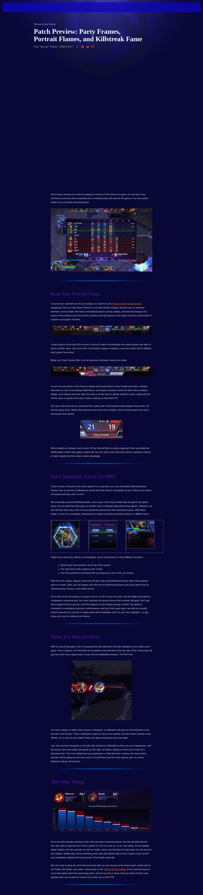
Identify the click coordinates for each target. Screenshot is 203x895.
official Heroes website (115, 737)
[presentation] (12, 7)
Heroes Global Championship (127, 171)
